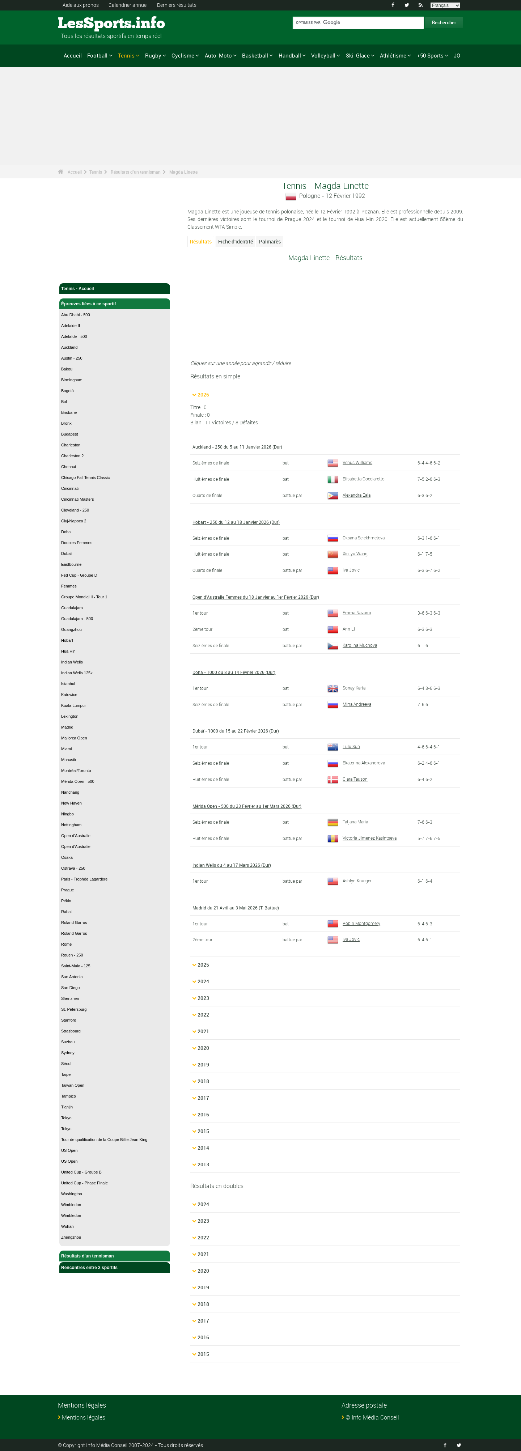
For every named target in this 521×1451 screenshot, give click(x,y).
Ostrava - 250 (73, 868)
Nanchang (70, 792)
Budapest (69, 434)
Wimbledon (71, 1204)
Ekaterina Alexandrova (356, 762)
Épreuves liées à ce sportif (114, 303)
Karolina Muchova (352, 645)
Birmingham (71, 380)
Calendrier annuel (128, 4)
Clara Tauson (347, 778)
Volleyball (323, 55)
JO (457, 55)
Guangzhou (71, 629)
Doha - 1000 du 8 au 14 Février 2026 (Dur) (233, 672)
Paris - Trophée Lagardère (84, 879)
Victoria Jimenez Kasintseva (362, 837)
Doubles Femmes (76, 542)
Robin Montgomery (353, 923)
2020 (203, 1047)
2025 (203, 964)
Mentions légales (83, 1417)
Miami (66, 749)
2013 (203, 1164)
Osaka (67, 857)
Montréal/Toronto (76, 770)
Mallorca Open (74, 738)
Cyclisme (182, 55)
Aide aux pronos (81, 4)
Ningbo (67, 814)
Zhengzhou (71, 1237)
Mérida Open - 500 (77, 781)
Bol (64, 401)
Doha (66, 532)
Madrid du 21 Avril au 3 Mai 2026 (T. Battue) (235, 907)
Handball (290, 55)
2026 (203, 394)
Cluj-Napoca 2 (73, 521)
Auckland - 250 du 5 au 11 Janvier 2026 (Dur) (237, 446)
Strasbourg (71, 1031)
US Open (69, 1150)
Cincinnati (70, 488)
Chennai (68, 466)
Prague (67, 890)
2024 (203, 980)
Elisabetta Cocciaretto (356, 478)
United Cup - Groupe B (81, 1172)
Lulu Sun (343, 746)
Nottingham (71, 825)
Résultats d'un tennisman (136, 172)
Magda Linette (183, 172)
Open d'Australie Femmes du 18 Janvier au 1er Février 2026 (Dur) (255, 596)
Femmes (69, 586)
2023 (203, 997)
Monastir (68, 760)
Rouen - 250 (72, 955)
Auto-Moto (218, 55)
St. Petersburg (73, 1009)
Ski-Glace (358, 55)
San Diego (70, 987)
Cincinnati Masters (77, 499)
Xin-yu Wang (347, 553)
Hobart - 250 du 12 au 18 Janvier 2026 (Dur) (236, 522)
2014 (203, 1147)
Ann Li (341, 628)
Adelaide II (70, 325)
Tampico (68, 1096)
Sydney (68, 1053)
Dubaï (66, 553)
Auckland (69, 347)
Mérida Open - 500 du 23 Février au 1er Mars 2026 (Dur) (246, 806)
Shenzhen (70, 998)
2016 (203, 1114)
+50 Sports (430, 55)
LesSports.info (85, 23)
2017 (203, 1097)
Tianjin (67, 1107)
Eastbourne (71, 564)
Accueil (73, 55)
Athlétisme (393, 55)
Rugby (153, 55)
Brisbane (69, 412)
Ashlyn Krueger (349, 880)
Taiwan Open (72, 1085)
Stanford (68, 1020)
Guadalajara (72, 608)
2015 (203, 1130)
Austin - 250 (71, 358)
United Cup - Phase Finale (84, 1183)
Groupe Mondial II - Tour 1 (84, 597)
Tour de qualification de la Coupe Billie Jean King (104, 1139)
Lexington (70, 716)
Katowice (69, 694)
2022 (203, 1014)
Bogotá (67, 391)
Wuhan (67, 1226)
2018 (203, 1080)
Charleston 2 (72, 456)
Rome (66, 944)
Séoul (66, 1063)
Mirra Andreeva (349, 704)
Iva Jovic (343, 570)
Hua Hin (68, 651)
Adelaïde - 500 (74, 336)
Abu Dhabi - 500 (75, 315)
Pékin (66, 901)
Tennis (126, 55)
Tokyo (66, 1118)
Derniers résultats (176, 4)
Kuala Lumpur (73, 705)
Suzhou (68, 1042)
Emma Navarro (349, 612)
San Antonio (71, 977)
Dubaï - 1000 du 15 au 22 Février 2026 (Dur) (235, 731)
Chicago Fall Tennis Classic (85, 477)
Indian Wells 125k (77, 673)
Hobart (67, 640)
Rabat (66, 911)
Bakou (66, 369)
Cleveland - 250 (75, 510)
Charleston (70, 445)
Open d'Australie (75, 835)
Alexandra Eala (348, 494)
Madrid (67, 727)
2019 (203, 1064)
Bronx (66, 423)
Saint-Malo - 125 (75, 966)
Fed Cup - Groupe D (79, 575)
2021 (203, 1030)
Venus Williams (349, 462)
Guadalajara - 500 (77, 618)
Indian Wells (72, 662)
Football (97, 55)
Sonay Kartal (347, 687)
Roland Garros (74, 922)
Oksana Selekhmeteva (356, 537)
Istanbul (68, 684)
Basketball (255, 55)
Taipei (66, 1074)
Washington (71, 1194)
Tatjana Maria (347, 821)
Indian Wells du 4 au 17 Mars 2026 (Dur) (231, 864)
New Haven (71, 803)
